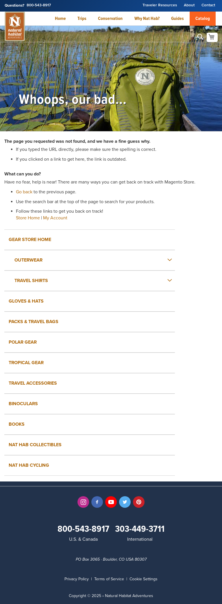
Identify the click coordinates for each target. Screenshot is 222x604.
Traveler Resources (160, 5)
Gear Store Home (30, 239)
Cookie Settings (144, 579)
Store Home (28, 218)
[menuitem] (89, 260)
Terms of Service (109, 579)
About (189, 5)
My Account (55, 218)
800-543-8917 (39, 5)
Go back (24, 192)
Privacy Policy (76, 579)
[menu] (111, 352)
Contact (208, 5)
